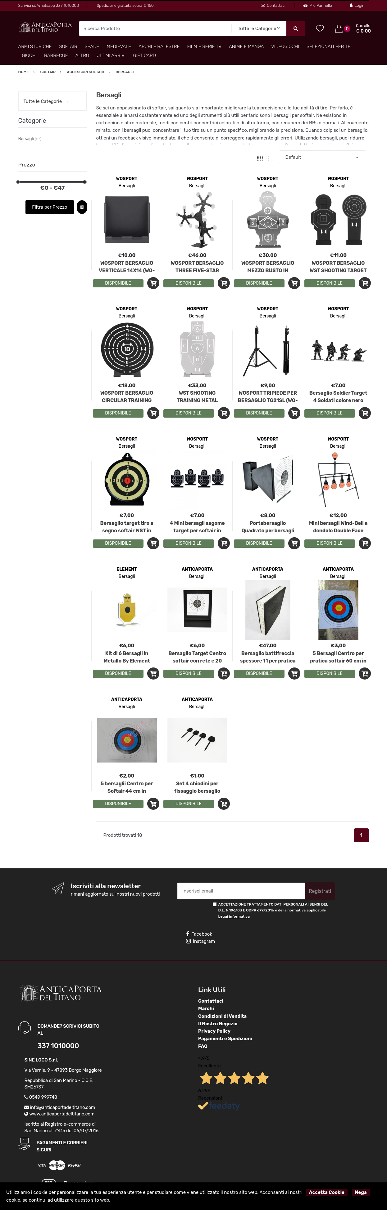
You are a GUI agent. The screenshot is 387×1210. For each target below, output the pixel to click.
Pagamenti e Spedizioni (225, 1038)
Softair (68, 46)
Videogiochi (285, 46)
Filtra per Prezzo (49, 207)
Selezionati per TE (328, 46)
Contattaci (273, 5)
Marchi (206, 1008)
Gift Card (144, 55)
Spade (92, 46)
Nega (361, 1192)
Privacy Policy (214, 1031)
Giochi (29, 55)
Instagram (200, 941)
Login (357, 5)
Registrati (320, 891)
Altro (82, 55)
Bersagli (127, 185)
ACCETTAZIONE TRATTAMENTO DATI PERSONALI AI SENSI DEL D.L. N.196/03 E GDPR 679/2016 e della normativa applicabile (273, 910)
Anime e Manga (246, 46)
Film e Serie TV (204, 46)
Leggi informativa (234, 916)
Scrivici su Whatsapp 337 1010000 (48, 5)
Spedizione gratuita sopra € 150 (125, 5)
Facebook (199, 934)
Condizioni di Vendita (222, 1016)
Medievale (119, 46)
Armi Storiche (35, 46)
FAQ (202, 1046)
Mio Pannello (317, 5)
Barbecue (56, 55)
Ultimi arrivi (111, 55)
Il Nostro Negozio (218, 1023)
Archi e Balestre (159, 46)
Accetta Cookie (326, 1192)
